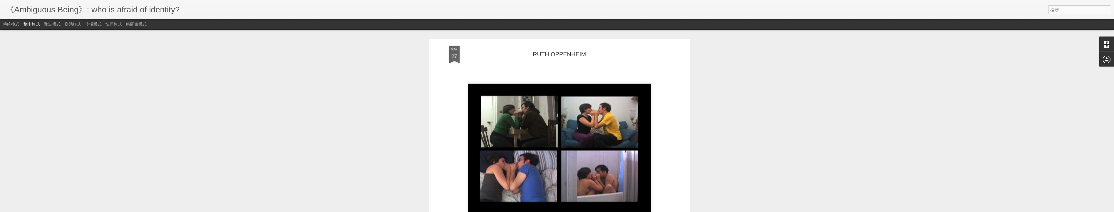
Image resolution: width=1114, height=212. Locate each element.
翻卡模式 (32, 24)
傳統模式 (11, 24)
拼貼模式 (73, 24)
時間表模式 (136, 24)
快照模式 (113, 24)
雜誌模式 (52, 24)
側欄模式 (93, 24)
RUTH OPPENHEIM (559, 53)
